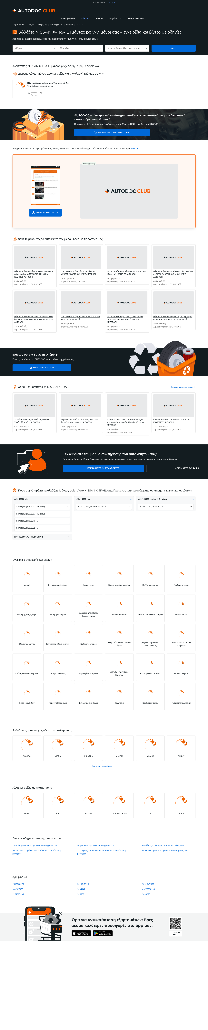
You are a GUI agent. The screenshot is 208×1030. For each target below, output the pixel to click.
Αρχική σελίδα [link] (18, 25)
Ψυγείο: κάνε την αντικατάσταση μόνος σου (95, 845)
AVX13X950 (18, 889)
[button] (115, 18)
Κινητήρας (42, 25)
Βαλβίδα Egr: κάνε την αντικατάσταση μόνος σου (163, 845)
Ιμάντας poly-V (56, 25)
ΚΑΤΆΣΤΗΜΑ (99, 2)
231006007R (18, 884)
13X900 (80, 894)
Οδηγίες (31, 25)
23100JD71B (83, 884)
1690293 (146, 894)
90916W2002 (148, 884)
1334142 (81, 889)
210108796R (18, 894)
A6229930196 (148, 889)
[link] (68, 18)
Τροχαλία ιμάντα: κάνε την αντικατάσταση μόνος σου (35, 845)
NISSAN (69, 25)
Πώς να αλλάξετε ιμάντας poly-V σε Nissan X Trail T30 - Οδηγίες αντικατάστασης (48, 84)
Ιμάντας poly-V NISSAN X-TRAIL (95, 132)
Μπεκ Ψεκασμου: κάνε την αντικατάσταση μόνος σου (164, 850)
